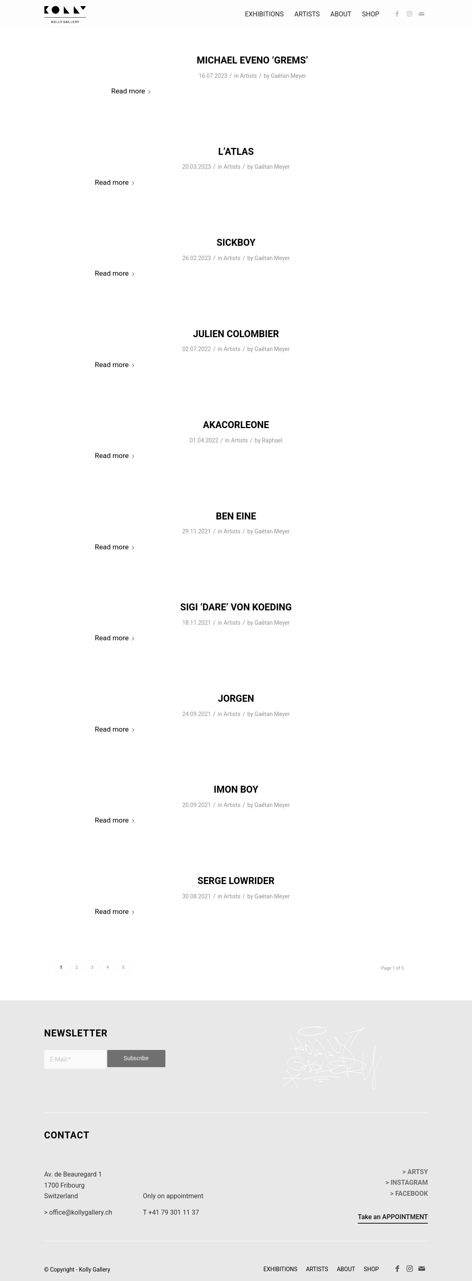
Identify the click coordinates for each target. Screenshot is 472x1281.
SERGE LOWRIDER (236, 880)
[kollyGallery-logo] (65, 14)
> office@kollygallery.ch (78, 1212)
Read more (131, 91)
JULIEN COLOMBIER (236, 334)
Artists (248, 76)
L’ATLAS (236, 151)
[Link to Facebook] (397, 14)
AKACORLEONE (236, 425)
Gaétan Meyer (288, 76)
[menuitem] (264, 14)
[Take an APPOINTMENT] (393, 1218)
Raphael (272, 440)
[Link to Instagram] (409, 14)
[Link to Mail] (422, 14)
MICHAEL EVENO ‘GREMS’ (252, 60)
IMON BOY (236, 789)
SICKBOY (236, 242)
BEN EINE (236, 516)
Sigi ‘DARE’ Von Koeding (236, 607)
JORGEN (236, 698)
